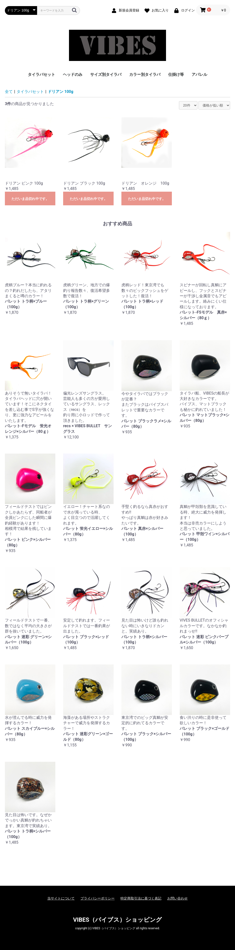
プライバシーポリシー (97, 898)
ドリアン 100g (60, 91)
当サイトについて (61, 898)
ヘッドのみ (72, 74)
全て (9, 91)
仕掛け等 (176, 74)
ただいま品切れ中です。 (30, 199)
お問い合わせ (177, 898)
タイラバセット (41, 74)
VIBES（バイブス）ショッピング (117, 919)
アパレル (199, 74)
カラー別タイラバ (144, 74)
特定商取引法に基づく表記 (140, 898)
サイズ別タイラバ (105, 74)
